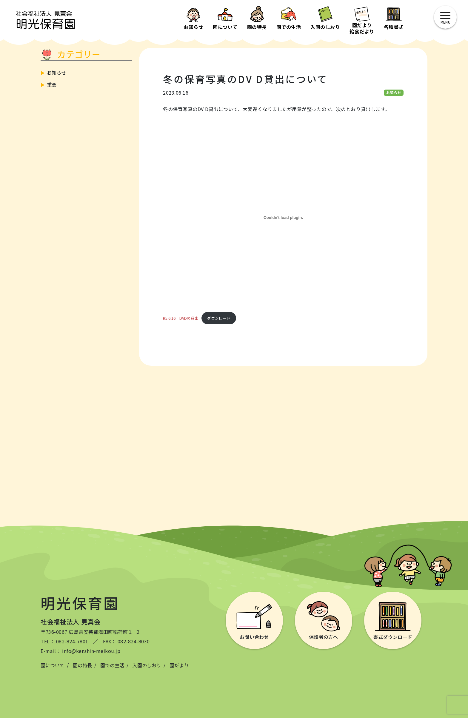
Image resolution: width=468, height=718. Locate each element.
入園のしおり (147, 665)
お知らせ (57, 72)
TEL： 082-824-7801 (64, 641)
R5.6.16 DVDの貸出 (180, 318)
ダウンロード (218, 318)
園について (52, 665)
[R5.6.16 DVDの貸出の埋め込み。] (283, 217)
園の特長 (82, 665)
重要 (52, 84)
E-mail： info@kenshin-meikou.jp (80, 650)
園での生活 (112, 665)
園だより (179, 665)
